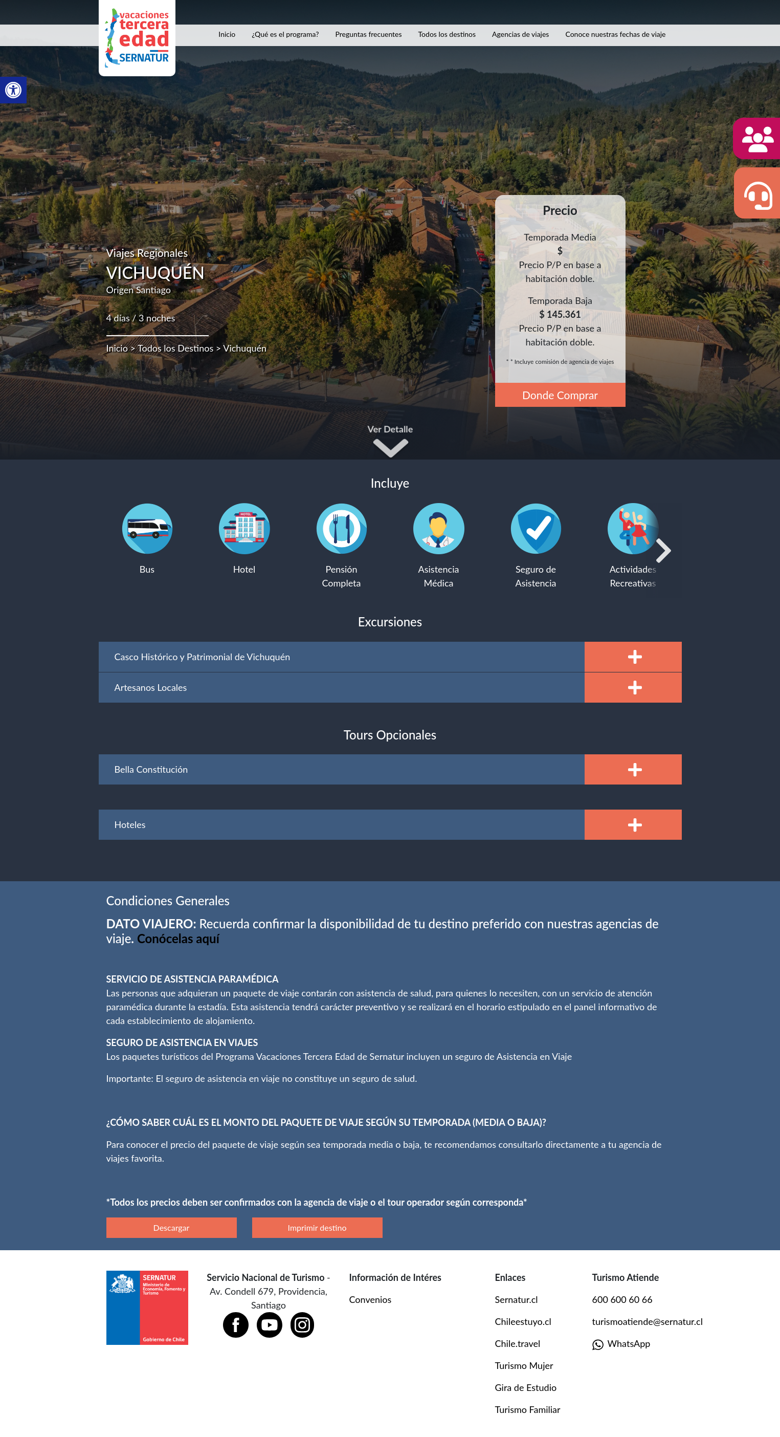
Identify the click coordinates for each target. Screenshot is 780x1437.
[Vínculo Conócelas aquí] (178, 938)
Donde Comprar (560, 394)
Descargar (171, 1227)
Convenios (370, 1299)
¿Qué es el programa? (285, 34)
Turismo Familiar (528, 1409)
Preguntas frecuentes (369, 34)
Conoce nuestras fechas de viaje (615, 34)
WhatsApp (621, 1344)
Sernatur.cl (516, 1299)
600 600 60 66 (622, 1299)
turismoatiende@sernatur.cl (647, 1321)
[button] (13, 90)
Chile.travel (518, 1343)
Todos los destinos (447, 34)
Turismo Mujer (524, 1365)
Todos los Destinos (175, 348)
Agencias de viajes (520, 34)
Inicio (226, 34)
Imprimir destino (317, 1227)
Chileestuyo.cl (523, 1321)
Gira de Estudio (526, 1387)
